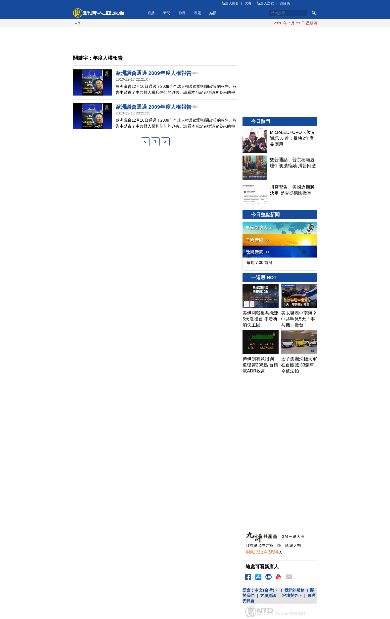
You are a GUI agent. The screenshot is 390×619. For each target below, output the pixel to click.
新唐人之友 (265, 3)
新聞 (166, 13)
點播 (212, 13)
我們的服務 (294, 590)
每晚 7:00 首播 (259, 262)
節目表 (285, 3)
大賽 (247, 3)
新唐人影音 (230, 3)
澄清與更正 (292, 595)
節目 (182, 13)
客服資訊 (268, 595)
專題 (197, 13)
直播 (151, 13)
